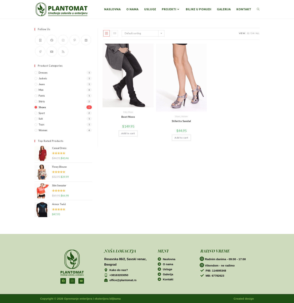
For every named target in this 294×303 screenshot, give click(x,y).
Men (125, 112)
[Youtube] (51, 51)
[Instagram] (63, 40)
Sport (42, 113)
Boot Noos (128, 116)
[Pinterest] (74, 40)
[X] (40, 40)
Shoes (130, 112)
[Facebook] (51, 40)
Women (184, 116)
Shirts (42, 101)
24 (252, 33)
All (258, 33)
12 (248, 33)
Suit (41, 118)
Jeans (42, 84)
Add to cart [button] (128, 133)
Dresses (43, 72)
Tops (41, 124)
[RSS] (63, 51)
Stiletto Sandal (181, 121)
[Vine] (40, 51)
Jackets (43, 78)
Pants (42, 95)
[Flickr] (86, 40)
